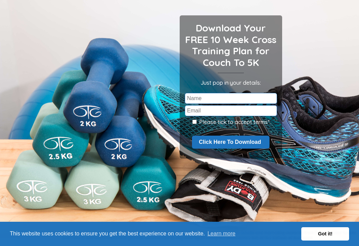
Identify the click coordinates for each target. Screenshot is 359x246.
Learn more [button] (221, 233)
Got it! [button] (325, 233)
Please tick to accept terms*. (231, 122)
